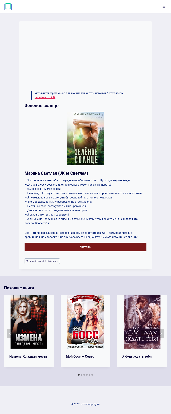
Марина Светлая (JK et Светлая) (42, 261)
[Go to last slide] (10, 333)
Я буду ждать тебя (137, 356)
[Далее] (161, 333)
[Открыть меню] (164, 6)
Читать (85, 247)
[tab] (79, 375)
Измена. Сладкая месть (28, 356)
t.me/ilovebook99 (45, 97)
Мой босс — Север (80, 356)
